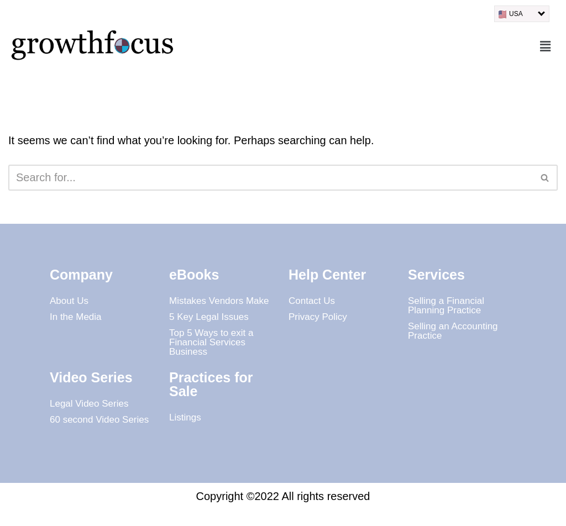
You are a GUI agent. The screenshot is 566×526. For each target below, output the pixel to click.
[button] (545, 46)
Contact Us (312, 301)
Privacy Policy (318, 317)
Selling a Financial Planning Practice (446, 305)
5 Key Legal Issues (209, 317)
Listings (185, 417)
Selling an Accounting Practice (453, 331)
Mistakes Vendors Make (219, 301)
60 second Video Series (99, 419)
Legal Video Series (89, 403)
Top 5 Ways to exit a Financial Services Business (211, 342)
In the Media (76, 317)
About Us (69, 301)
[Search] (270, 178)
